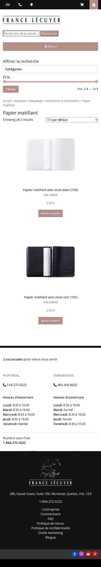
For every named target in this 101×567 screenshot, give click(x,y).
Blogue (50, 537)
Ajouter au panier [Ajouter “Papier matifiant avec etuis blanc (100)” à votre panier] (50, 213)
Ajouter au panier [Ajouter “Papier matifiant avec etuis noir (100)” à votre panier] (50, 320)
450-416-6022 (65, 385)
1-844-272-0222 (14, 443)
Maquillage (36, 101)
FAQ (51, 519)
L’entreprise (50, 509)
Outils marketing (50, 533)
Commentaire (51, 514)
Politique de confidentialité (50, 528)
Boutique (20, 101)
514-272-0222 (15, 385)
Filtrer (11, 89)
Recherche (49, 33)
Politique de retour (50, 523)
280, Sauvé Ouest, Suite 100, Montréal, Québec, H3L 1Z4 (50, 494)
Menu (51, 46)
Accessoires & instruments (62, 101)
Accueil (7, 101)
